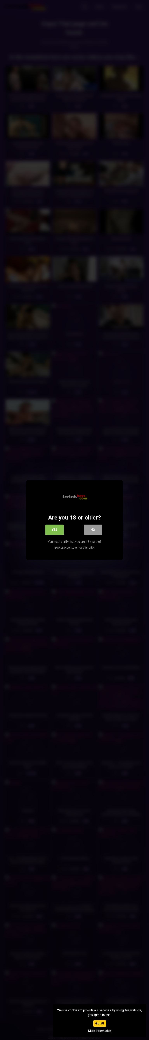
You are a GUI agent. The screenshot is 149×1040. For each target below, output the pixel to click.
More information (99, 1031)
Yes (54, 530)
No (93, 530)
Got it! (99, 1023)
